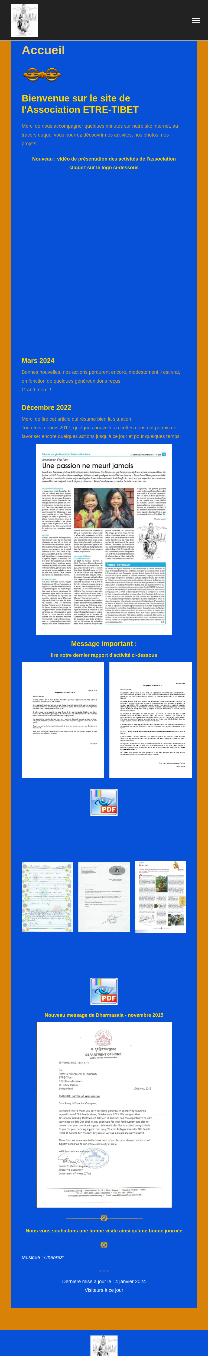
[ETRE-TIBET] (104, 221)
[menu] (196, 20)
